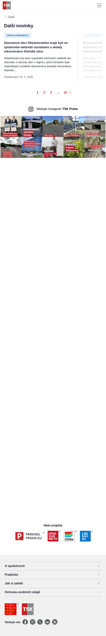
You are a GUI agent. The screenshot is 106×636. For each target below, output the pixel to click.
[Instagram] (32, 622)
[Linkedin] (47, 622)
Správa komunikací (18, 35)
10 (65, 92)
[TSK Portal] (54, 622)
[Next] (98, 57)
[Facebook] (25, 622)
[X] (40, 622)
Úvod (11, 16)
